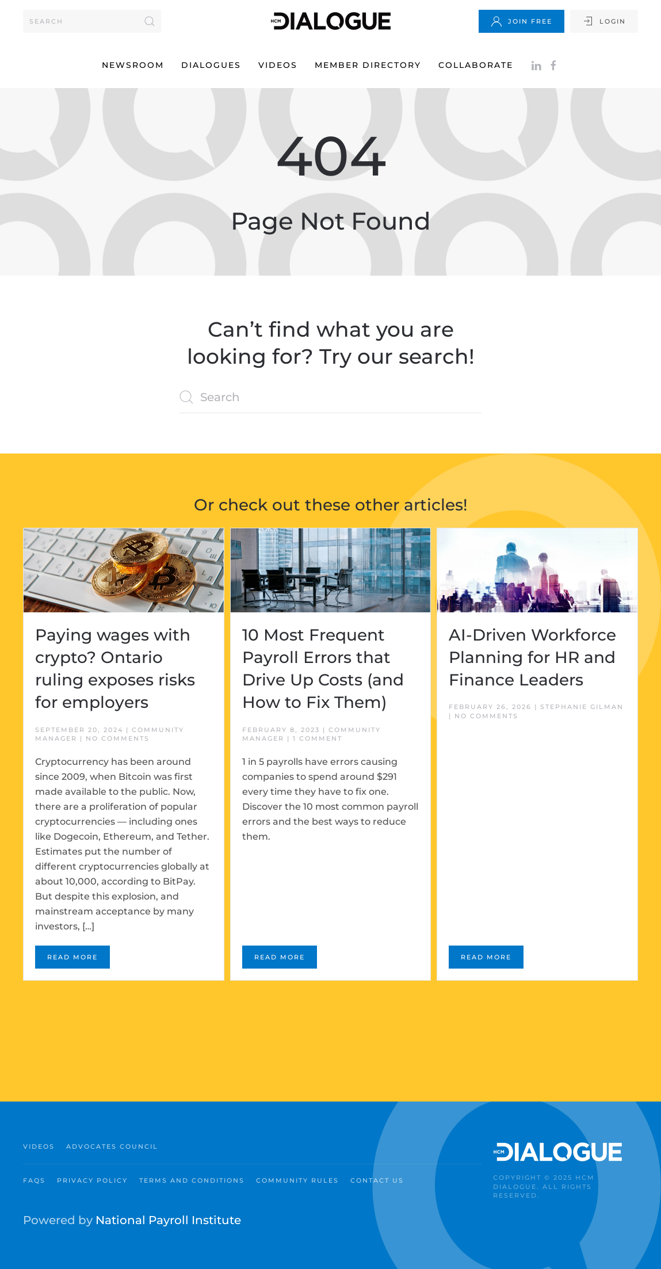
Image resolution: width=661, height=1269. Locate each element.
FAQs (34, 1180)
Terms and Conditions (191, 1180)
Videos (277, 65)
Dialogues (211, 65)
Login (604, 21)
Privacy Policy (92, 1180)
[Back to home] (330, 21)
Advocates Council (112, 1146)
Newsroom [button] (133, 65)
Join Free (521, 21)
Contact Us (377, 1180)
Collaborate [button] (475, 65)
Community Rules (297, 1180)
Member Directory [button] (368, 65)
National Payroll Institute (168, 1220)
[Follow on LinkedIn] (536, 65)
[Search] (92, 21)
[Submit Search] (149, 21)
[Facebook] (553, 65)
